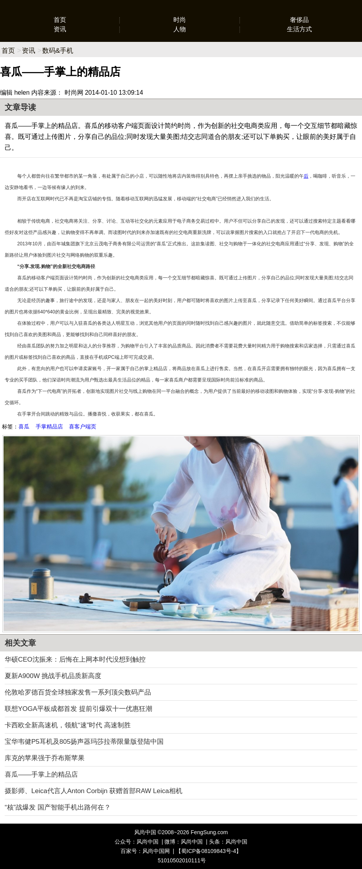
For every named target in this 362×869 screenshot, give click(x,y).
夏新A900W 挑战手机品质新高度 (53, 676)
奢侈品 (299, 19)
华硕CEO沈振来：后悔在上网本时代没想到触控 (75, 659)
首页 (60, 19)
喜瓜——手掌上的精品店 (41, 774)
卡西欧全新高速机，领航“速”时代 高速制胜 (68, 725)
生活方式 (299, 29)
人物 (179, 29)
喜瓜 (23, 426)
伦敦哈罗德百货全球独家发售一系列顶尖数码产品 (78, 692)
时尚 (179, 19)
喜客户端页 (82, 426)
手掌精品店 (49, 426)
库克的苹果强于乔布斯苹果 (45, 758)
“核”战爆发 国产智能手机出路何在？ (58, 807)
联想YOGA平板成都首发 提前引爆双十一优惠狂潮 (78, 708)
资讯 (60, 29)
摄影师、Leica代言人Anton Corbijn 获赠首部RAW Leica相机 (93, 791)
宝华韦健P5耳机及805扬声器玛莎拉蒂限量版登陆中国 (84, 741)
